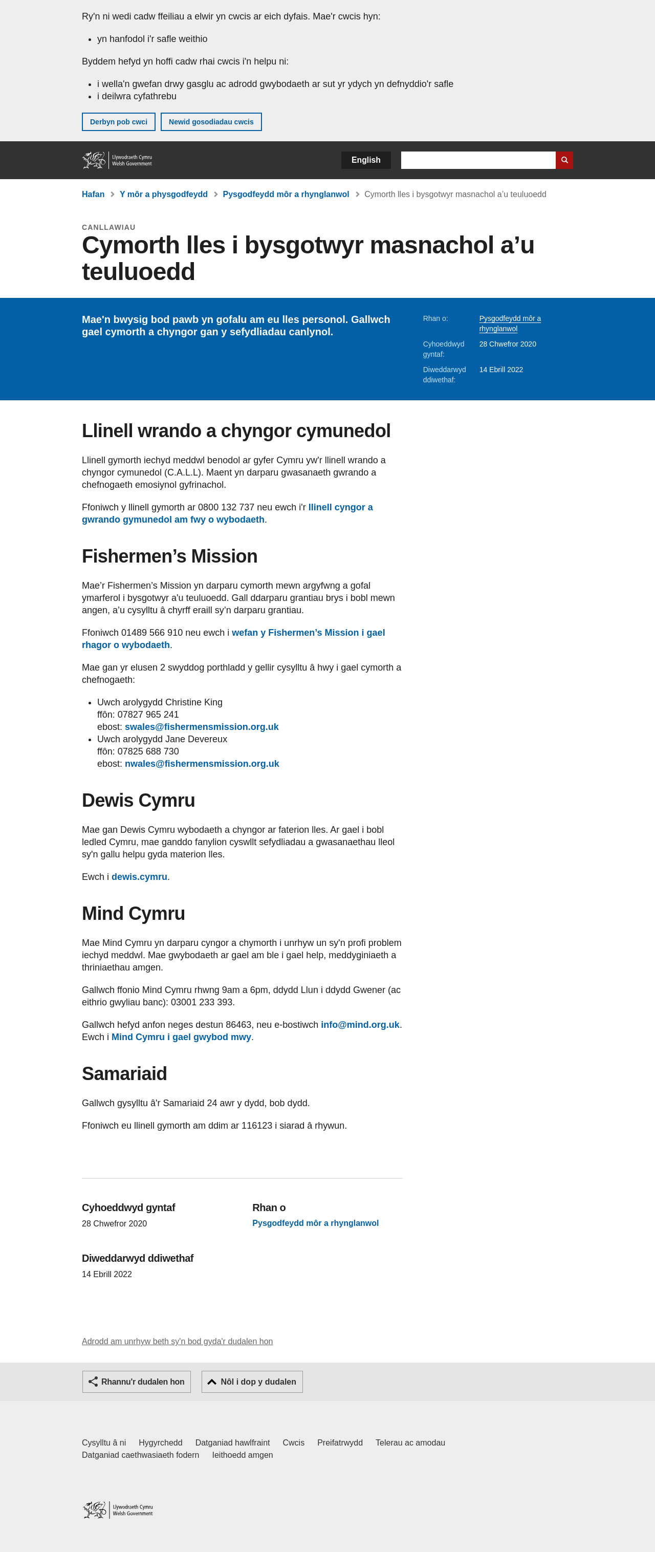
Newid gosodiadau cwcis (211, 122)
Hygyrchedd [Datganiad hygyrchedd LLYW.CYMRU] (160, 1442)
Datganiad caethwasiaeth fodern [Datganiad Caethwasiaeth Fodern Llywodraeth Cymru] (141, 1455)
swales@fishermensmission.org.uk (202, 727)
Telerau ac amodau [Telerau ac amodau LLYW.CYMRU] (410, 1442)
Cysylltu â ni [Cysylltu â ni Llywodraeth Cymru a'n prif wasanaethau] (104, 1442)
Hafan (93, 194)
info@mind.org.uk (360, 1025)
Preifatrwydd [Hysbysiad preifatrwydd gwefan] (340, 1442)
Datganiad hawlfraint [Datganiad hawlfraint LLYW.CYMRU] (232, 1442)
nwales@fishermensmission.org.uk (202, 764)
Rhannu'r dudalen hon (142, 1381)
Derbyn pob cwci (118, 122)
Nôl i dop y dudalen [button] (258, 1381)
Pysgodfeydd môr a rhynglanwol (286, 194)
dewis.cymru (139, 877)
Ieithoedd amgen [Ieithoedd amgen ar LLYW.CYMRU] (242, 1455)
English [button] (366, 160)
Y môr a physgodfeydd (164, 194)
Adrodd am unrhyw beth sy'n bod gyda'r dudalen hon (177, 1341)
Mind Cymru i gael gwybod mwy (181, 1037)
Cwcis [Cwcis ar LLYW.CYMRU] (294, 1442)
